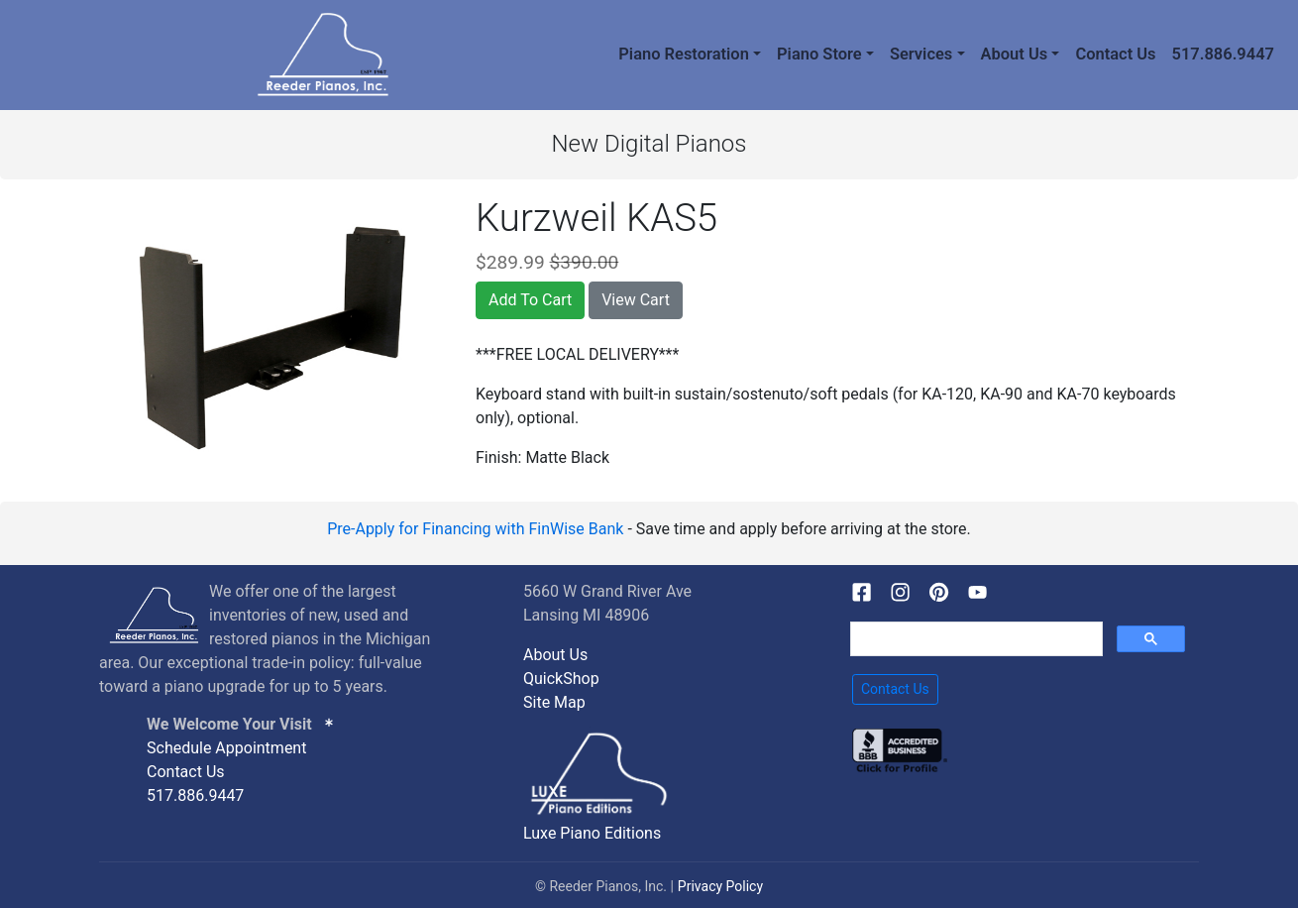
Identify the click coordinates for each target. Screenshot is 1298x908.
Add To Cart (530, 299)
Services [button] (921, 54)
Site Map (554, 702)
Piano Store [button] (819, 54)
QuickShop (561, 678)
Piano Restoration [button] (683, 54)
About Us (555, 654)
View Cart (635, 299)
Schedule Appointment (226, 747)
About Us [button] (1014, 54)
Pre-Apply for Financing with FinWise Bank (475, 528)
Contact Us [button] (895, 689)
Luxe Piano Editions (592, 833)
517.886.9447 (1223, 54)
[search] (974, 639)
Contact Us (1115, 54)
